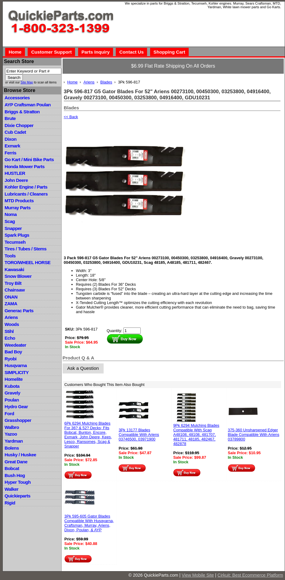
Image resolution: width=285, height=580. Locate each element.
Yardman (14, 441)
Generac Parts (19, 310)
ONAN (11, 296)
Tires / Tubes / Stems (25, 248)
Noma (11, 214)
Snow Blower (18, 276)
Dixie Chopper (19, 125)
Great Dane (16, 461)
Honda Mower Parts (24, 166)
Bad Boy (13, 351)
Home (15, 52)
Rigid (10, 502)
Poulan (12, 399)
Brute (10, 118)
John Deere (16, 180)
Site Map (27, 82)
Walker (12, 489)
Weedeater (15, 345)
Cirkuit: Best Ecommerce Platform (250, 575)
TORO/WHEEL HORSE (27, 262)
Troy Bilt (13, 283)
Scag (10, 221)
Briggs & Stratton (22, 111)
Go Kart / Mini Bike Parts (29, 159)
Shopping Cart (169, 52)
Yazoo (11, 434)
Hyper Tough (18, 482)
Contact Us (131, 52)
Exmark (12, 145)
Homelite (13, 379)
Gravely (12, 392)
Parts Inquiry (95, 52)
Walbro (12, 427)
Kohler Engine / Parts (26, 186)
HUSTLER (15, 173)
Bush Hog (15, 475)
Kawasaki (14, 269)
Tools (10, 255)
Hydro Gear (16, 406)
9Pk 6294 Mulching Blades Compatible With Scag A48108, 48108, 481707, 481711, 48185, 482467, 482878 (196, 434)
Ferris (10, 152)
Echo (10, 338)
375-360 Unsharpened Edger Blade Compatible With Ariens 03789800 (253, 434)
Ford (9, 413)
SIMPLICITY (17, 372)
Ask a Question (83, 368)
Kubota (12, 386)
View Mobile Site (198, 575)
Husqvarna (16, 365)
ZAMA (11, 303)
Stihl (9, 331)
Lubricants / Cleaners (26, 193)
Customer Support (51, 52)
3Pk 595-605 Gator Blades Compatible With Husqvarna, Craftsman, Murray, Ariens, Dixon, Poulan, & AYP (89, 523)
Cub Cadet (15, 132)
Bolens (12, 448)
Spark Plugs (17, 235)
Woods (12, 324)
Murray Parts (18, 207)
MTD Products (19, 200)
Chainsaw (15, 289)
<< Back (71, 117)
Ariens (11, 317)
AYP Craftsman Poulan (28, 104)
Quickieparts (17, 495)
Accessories (17, 97)
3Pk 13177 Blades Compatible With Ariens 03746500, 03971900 (138, 434)
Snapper (13, 228)
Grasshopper (18, 420)
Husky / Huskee (20, 454)
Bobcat (12, 468)
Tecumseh (15, 242)
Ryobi (10, 358)
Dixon (10, 139)
